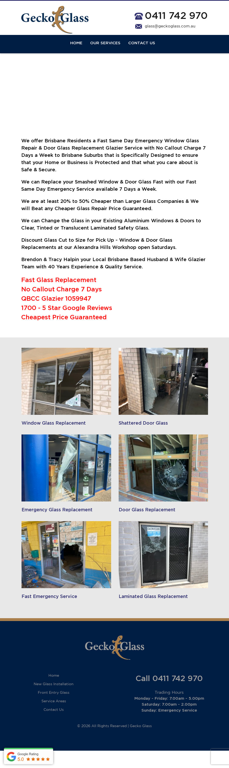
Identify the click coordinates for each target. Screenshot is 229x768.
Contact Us (141, 50)
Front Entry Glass (53, 710)
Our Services (105, 50)
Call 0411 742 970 (169, 696)
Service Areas (53, 718)
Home (76, 50)
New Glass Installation (54, 701)
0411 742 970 (176, 16)
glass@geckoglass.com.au (170, 27)
